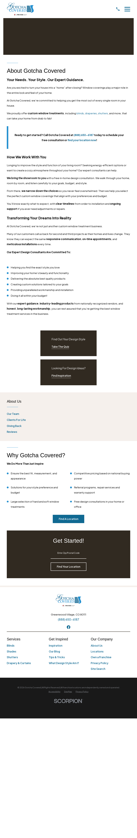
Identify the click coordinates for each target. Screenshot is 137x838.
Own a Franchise (101, 657)
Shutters (12, 657)
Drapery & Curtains (19, 663)
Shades (11, 651)
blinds (80, 113)
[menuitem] (68, 414)
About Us (96, 645)
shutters (103, 113)
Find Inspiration (61, 375)
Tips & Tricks (57, 657)
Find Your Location (68, 566)
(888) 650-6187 (68, 619)
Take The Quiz (60, 346)
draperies (91, 113)
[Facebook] (68, 627)
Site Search (98, 668)
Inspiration (55, 645)
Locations (97, 651)
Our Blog (54, 651)
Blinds (10, 645)
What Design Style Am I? (64, 663)
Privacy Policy (99, 663)
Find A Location (68, 519)
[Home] (20, 9)
